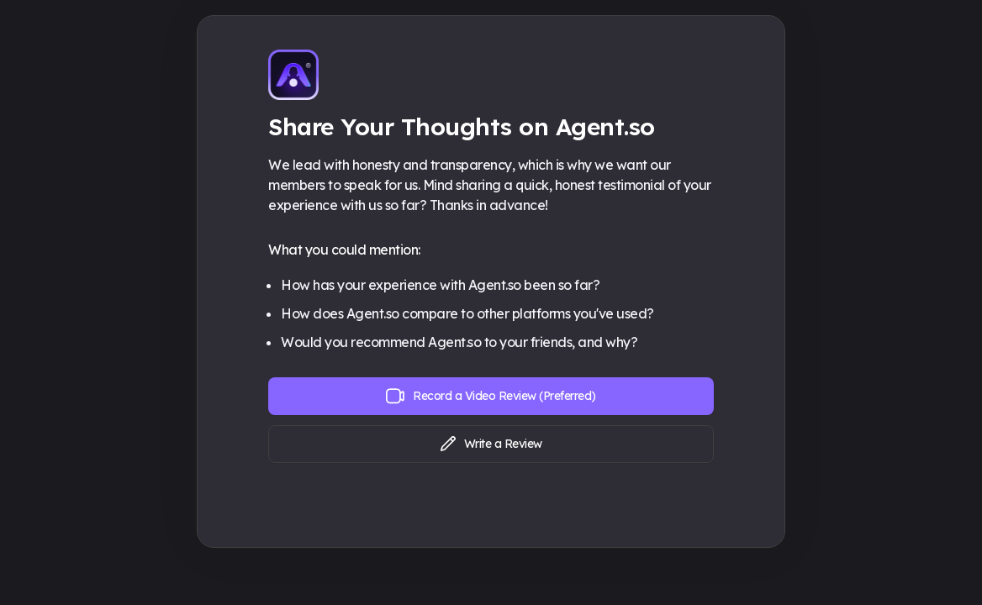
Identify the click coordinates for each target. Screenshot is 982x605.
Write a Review (491, 443)
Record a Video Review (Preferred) (491, 396)
